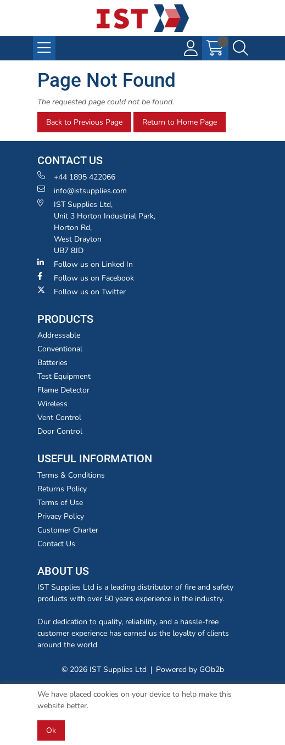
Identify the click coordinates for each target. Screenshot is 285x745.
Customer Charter (67, 530)
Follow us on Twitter (81, 291)
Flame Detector (63, 390)
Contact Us (56, 544)
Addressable (58, 335)
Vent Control (59, 417)
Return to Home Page (179, 122)
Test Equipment (64, 376)
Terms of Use (60, 502)
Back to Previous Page (84, 122)
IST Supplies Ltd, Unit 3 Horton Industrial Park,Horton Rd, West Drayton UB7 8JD (96, 227)
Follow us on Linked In (85, 264)
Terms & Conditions (71, 475)
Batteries (52, 362)
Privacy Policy (60, 516)
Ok (51, 730)
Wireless (52, 404)
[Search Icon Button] (240, 48)
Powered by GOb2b (190, 669)
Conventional (59, 349)
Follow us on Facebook (85, 277)
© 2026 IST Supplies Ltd (104, 669)
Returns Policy (62, 489)
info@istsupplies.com (82, 190)
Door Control (59, 431)
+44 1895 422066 (76, 176)
